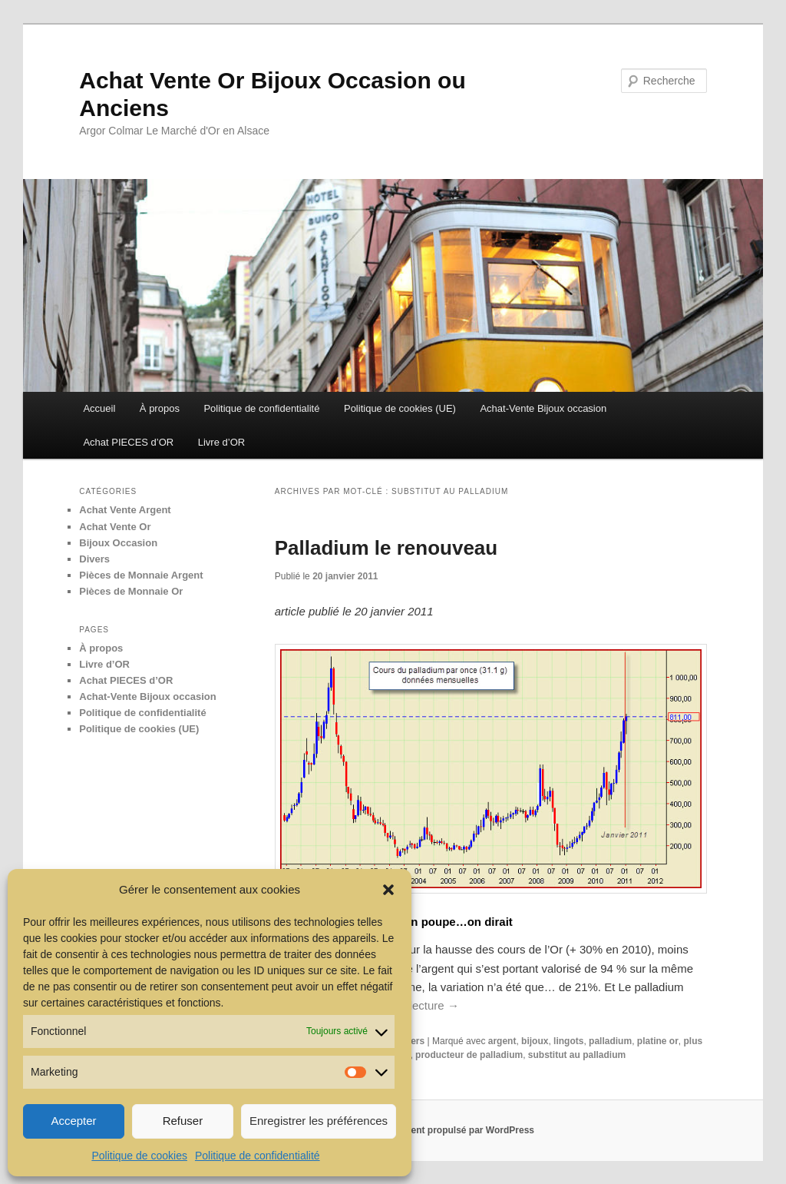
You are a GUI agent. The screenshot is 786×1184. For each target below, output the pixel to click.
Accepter (73, 1120)
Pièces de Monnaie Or (131, 591)
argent (502, 1041)
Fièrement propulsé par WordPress (457, 1130)
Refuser (183, 1120)
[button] (388, 889)
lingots (568, 1041)
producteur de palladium (469, 1055)
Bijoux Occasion (118, 543)
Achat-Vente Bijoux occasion (543, 408)
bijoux (534, 1041)
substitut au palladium (577, 1055)
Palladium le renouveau (386, 547)
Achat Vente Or (114, 526)
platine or (658, 1041)
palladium (610, 1041)
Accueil (99, 408)
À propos (160, 408)
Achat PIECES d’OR (128, 442)
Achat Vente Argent (124, 510)
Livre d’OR (221, 442)
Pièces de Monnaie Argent (141, 575)
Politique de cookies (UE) (400, 408)
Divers (94, 559)
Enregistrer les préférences (318, 1120)
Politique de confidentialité (257, 1155)
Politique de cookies (139, 1155)
